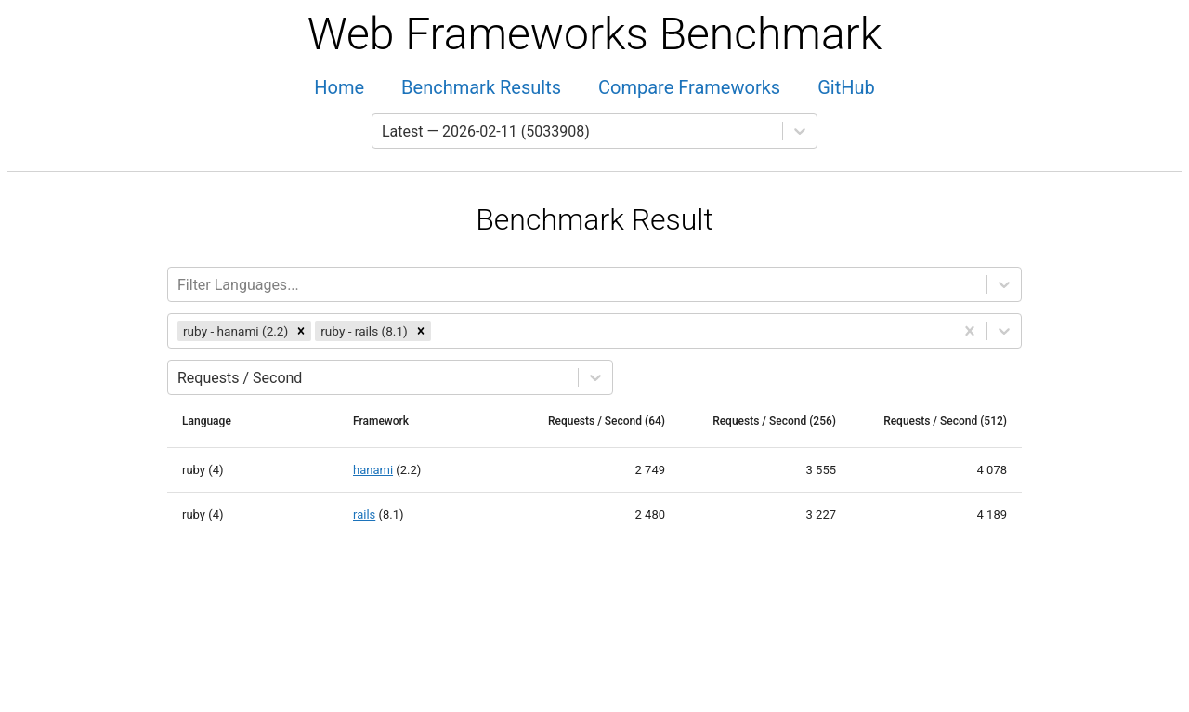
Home (339, 87)
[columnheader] (214, 421)
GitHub (846, 87)
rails (364, 514)
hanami (373, 470)
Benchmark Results (481, 87)
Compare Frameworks (689, 87)
